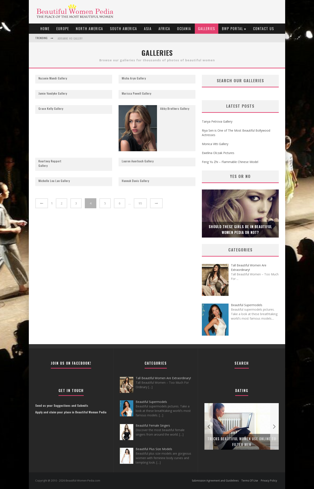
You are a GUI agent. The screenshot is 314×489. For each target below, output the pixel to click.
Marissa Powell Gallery (136, 93)
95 (140, 203)
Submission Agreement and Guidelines (215, 480)
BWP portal (232, 28)
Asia (148, 28)
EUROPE (62, 28)
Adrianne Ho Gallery (70, 38)
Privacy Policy (269, 480)
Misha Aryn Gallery (134, 78)
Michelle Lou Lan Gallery (54, 180)
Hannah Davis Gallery (135, 180)
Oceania (184, 28)
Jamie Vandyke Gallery (52, 93)
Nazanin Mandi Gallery (52, 78)
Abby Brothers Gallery (174, 108)
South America (123, 28)
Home (45, 28)
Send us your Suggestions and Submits (61, 405)
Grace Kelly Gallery (50, 108)
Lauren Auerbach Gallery (138, 161)
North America (89, 28)
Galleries (206, 28)
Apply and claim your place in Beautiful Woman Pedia (70, 412)
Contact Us (263, 28)
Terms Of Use (249, 480)
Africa (164, 28)
